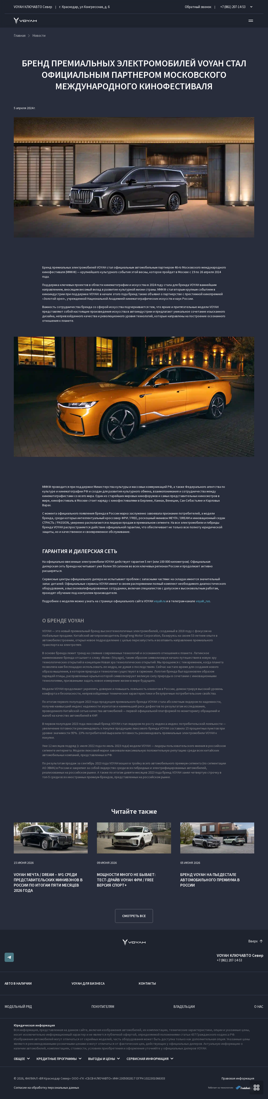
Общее (19, 1059)
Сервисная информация (148, 1059)
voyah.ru (160, 601)
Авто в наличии (18, 983)
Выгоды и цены (101, 1059)
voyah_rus (203, 601)
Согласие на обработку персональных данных (46, 1087)
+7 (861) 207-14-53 (229, 960)
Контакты (147, 983)
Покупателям (102, 1006)
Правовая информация (238, 1078)
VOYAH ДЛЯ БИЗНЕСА (88, 983)
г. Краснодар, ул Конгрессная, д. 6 (84, 7)
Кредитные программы (57, 1059)
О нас (258, 1006)
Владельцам (184, 1006)
